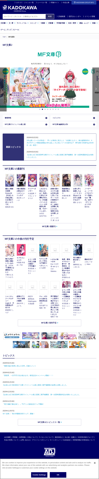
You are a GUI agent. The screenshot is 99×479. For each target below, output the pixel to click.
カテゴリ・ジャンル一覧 (25, 2)
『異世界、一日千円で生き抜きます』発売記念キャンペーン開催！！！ (28, 378)
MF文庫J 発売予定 (49, 325)
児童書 (51, 23)
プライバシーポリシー (40, 442)
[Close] (95, 463)
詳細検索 (61, 16)
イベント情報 (89, 16)
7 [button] (56, 109)
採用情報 (22, 440)
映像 (95, 23)
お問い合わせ (25, 442)
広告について (32, 440)
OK (58, 475)
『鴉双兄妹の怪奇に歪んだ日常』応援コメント (19, 368)
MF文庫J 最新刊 (49, 229)
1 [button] (40, 109)
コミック (34, 23)
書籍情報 (8, 118)
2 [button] (43, 109)
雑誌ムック (85, 23)
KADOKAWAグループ (85, 440)
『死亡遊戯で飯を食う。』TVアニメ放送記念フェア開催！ (23, 407)
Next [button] (95, 89)
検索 (50, 16)
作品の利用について (11, 442)
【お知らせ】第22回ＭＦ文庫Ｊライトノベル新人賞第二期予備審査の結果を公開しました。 (35, 387)
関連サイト (55, 2)
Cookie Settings (39, 475)
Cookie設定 (67, 442)
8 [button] (59, 109)
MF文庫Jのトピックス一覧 (49, 425)
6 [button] (53, 109)
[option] (49, 87)
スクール (15, 30)
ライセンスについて (46, 440)
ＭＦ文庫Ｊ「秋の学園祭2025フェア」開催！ (19, 416)
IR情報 (14, 440)
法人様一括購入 (70, 440)
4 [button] (48, 109)
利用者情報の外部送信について (84, 442)
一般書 (43, 23)
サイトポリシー (55, 442)
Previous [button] (3, 89)
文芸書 (4, 23)
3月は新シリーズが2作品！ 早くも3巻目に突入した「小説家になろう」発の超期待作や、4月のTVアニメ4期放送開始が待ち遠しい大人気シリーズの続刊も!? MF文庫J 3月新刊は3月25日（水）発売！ (60, 145)
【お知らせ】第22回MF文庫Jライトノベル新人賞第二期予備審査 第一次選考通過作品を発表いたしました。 (42, 397)
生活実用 (73, 23)
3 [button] (45, 109)
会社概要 (7, 440)
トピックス (57, 118)
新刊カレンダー (74, 16)
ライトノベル (23, 23)
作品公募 (66, 2)
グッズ (8, 30)
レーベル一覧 (42, 2)
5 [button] (51, 109)
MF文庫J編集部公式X (61, 126)
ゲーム (3, 30)
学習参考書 (62, 23)
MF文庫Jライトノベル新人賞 (17, 126)
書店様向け (59, 440)
